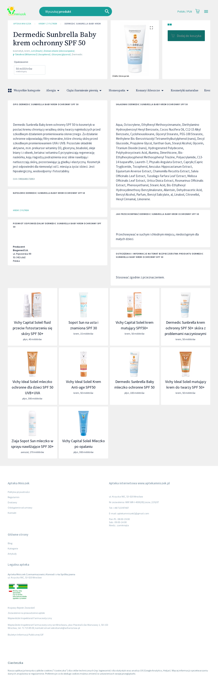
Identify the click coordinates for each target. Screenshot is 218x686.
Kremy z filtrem (48, 23)
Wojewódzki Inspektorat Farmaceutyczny (30, 618)
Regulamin (13, 497)
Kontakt (12, 512)
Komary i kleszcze (150, 90)
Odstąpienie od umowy (20, 507)
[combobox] (88, 11)
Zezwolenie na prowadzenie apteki (26, 612)
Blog (10, 543)
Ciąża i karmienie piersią (84, 90)
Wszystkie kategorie (24, 90)
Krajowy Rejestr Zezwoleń (21, 607)
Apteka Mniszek (22, 23)
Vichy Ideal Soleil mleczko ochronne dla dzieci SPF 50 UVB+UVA (32, 387)
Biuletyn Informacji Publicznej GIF (26, 634)
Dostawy (12, 502)
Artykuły (12, 553)
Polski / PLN (185, 11)
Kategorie (13, 548)
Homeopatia (119, 90)
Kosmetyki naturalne (184, 90)
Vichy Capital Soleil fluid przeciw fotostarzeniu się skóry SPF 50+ (32, 328)
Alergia (53, 90)
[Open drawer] (206, 11)
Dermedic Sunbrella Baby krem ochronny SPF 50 (92, 23)
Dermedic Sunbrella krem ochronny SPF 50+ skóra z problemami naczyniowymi (185, 328)
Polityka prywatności (19, 491)
